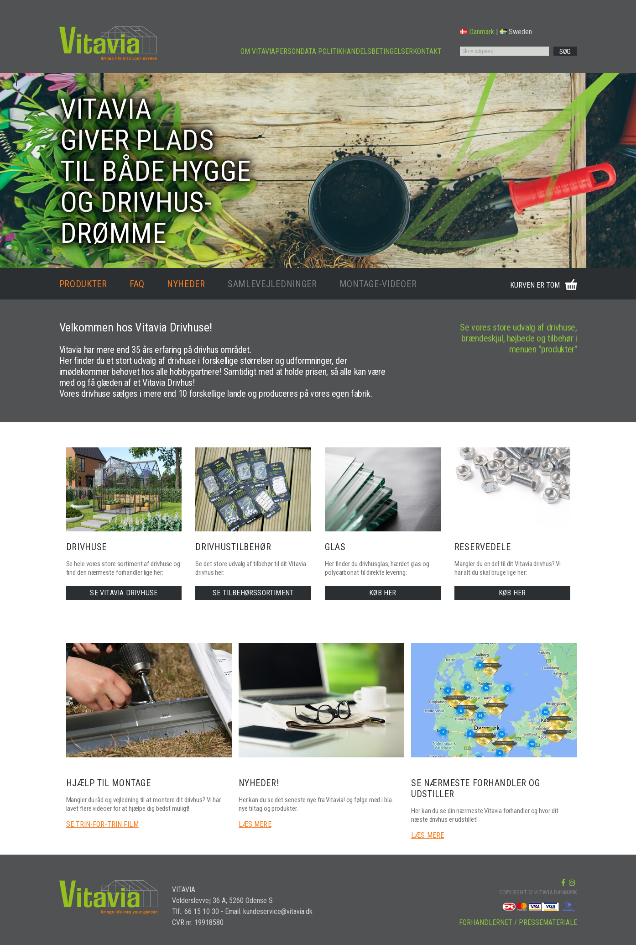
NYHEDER (186, 283)
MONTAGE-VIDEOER (378, 283)
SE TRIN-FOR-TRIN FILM (102, 824)
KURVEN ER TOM (535, 285)
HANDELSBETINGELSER (377, 51)
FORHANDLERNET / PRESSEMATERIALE (518, 922)
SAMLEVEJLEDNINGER (272, 283)
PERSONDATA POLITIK (308, 51)
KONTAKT (427, 51)
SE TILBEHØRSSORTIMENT (253, 592)
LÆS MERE (255, 824)
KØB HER (382, 592)
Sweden (516, 31)
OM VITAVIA (257, 51)
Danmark (477, 31)
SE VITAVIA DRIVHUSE (123, 592)
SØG (565, 51)
